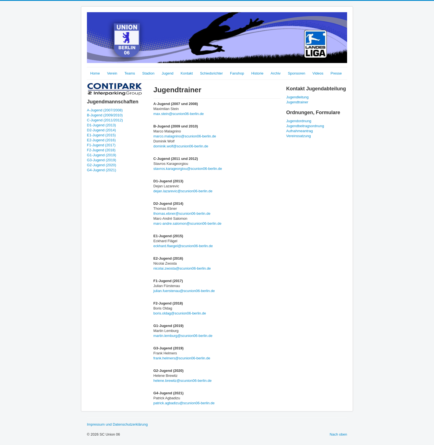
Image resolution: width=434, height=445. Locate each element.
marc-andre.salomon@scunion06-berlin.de (187, 223)
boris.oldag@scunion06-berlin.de (179, 313)
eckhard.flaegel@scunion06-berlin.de (183, 246)
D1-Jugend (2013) (101, 125)
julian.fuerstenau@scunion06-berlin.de (184, 291)
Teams (130, 73)
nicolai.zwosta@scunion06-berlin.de (182, 268)
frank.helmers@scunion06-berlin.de (181, 358)
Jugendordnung (298, 121)
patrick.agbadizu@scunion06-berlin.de (184, 403)
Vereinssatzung (298, 136)
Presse (336, 73)
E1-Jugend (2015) (101, 135)
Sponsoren (296, 73)
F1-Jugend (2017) (101, 145)
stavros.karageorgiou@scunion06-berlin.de (187, 169)
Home (95, 73)
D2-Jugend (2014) (101, 130)
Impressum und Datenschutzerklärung (117, 424)
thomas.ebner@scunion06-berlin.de (181, 213)
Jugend (168, 73)
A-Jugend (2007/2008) (105, 110)
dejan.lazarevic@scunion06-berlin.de (182, 191)
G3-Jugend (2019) (101, 160)
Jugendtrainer (297, 102)
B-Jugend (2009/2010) (105, 115)
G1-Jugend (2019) (101, 155)
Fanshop (237, 73)
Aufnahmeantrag (299, 131)
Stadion (148, 73)
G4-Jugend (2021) (101, 170)
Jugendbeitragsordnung (305, 126)
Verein (112, 73)
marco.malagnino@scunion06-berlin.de (184, 136)
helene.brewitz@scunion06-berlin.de (182, 380)
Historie (257, 73)
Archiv (276, 73)
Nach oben (338, 434)
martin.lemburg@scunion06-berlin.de (182, 336)
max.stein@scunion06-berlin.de (178, 114)
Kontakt (187, 73)
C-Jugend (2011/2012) (105, 120)
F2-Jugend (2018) (101, 150)
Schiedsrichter (211, 73)
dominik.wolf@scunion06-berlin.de (180, 146)
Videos (318, 73)
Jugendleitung (297, 97)
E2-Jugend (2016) (101, 140)
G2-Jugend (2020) (101, 165)
